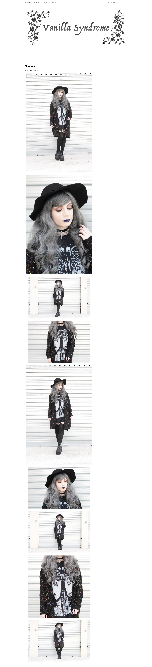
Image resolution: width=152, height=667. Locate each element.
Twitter (44, 2)
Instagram (36, 2)
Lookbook (28, 2)
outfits (32, 61)
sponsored (39, 61)
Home (26, 61)
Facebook (53, 2)
